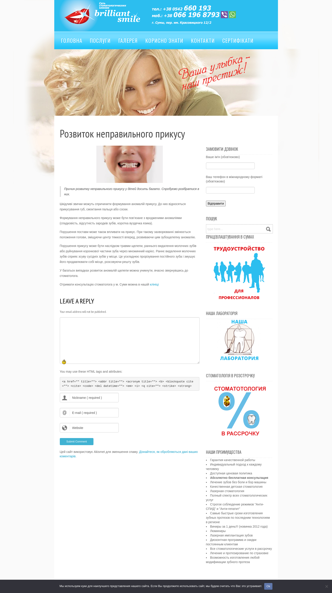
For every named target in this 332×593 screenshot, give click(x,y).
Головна (71, 40)
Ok (268, 586)
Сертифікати (238, 40)
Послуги (100, 40)
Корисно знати (164, 40)
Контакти (203, 40)
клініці (154, 284)
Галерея (128, 40)
